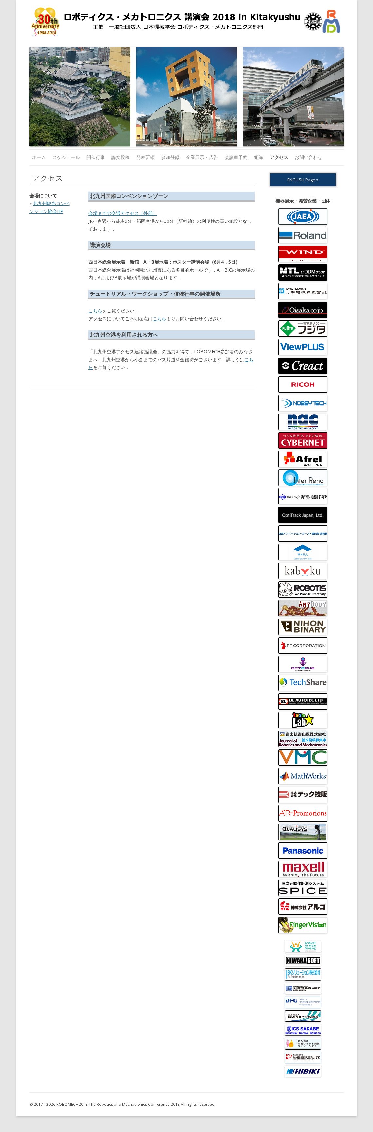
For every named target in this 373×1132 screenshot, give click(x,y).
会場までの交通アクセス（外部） (122, 213)
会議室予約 (236, 157)
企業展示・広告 (202, 157)
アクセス (279, 157)
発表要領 (145, 157)
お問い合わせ (308, 157)
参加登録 (170, 157)
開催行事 (95, 157)
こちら (95, 311)
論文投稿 (120, 157)
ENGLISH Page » (302, 180)
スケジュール (66, 157)
